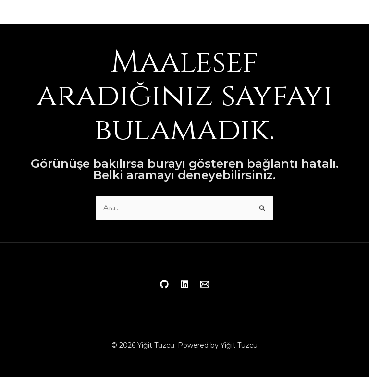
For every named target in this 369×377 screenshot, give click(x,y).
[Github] (164, 284)
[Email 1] (204, 284)
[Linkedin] (184, 284)
